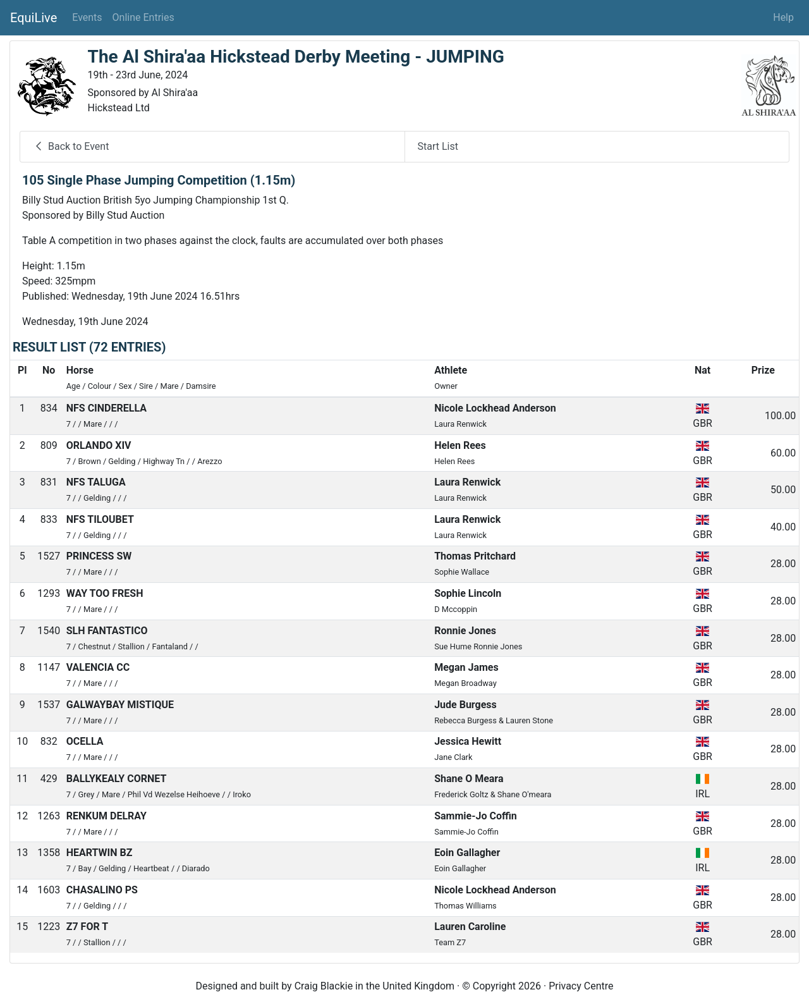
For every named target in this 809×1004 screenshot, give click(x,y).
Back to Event (71, 146)
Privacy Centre (581, 986)
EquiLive (33, 17)
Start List (438, 146)
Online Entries (143, 17)
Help (783, 17)
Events (87, 17)
